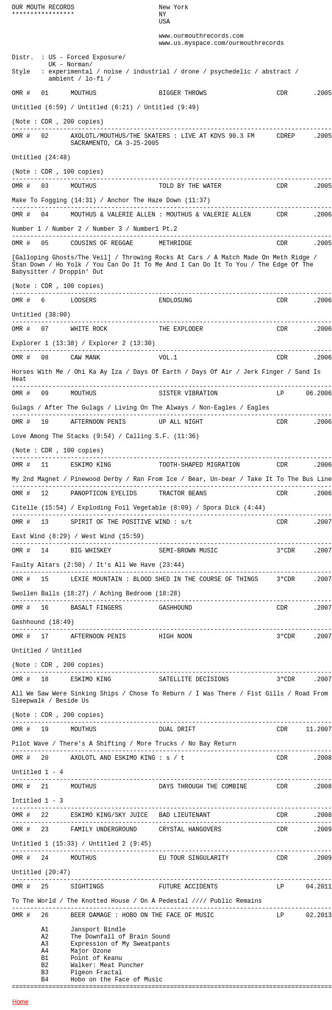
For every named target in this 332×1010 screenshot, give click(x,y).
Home (20, 1001)
